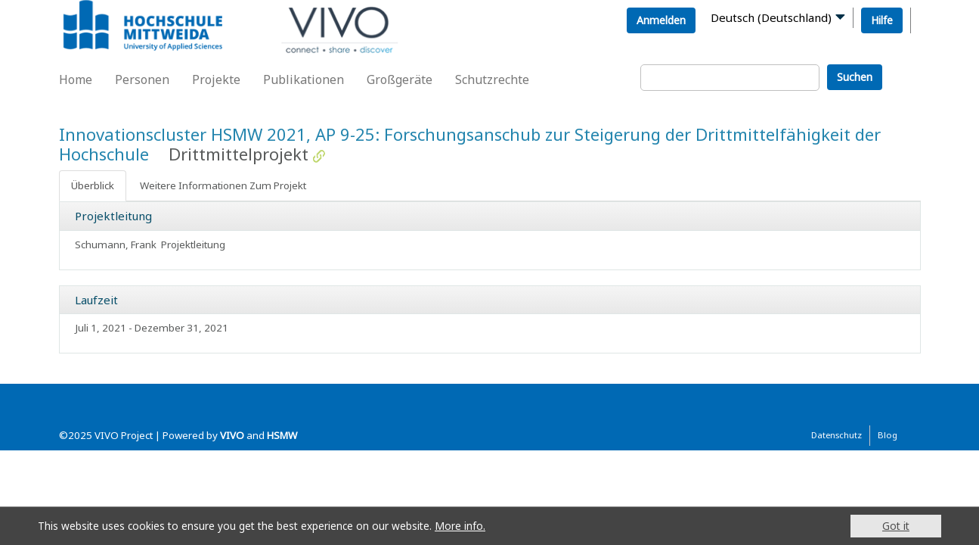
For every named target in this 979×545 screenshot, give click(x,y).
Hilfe (882, 20)
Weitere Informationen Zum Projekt (223, 185)
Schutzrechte (492, 79)
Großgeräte (399, 79)
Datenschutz (836, 435)
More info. (460, 526)
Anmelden (661, 20)
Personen (142, 79)
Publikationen (303, 79)
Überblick (92, 185)
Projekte (216, 79)
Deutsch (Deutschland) (771, 17)
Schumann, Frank (115, 244)
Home (75, 79)
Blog (887, 435)
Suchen (854, 77)
